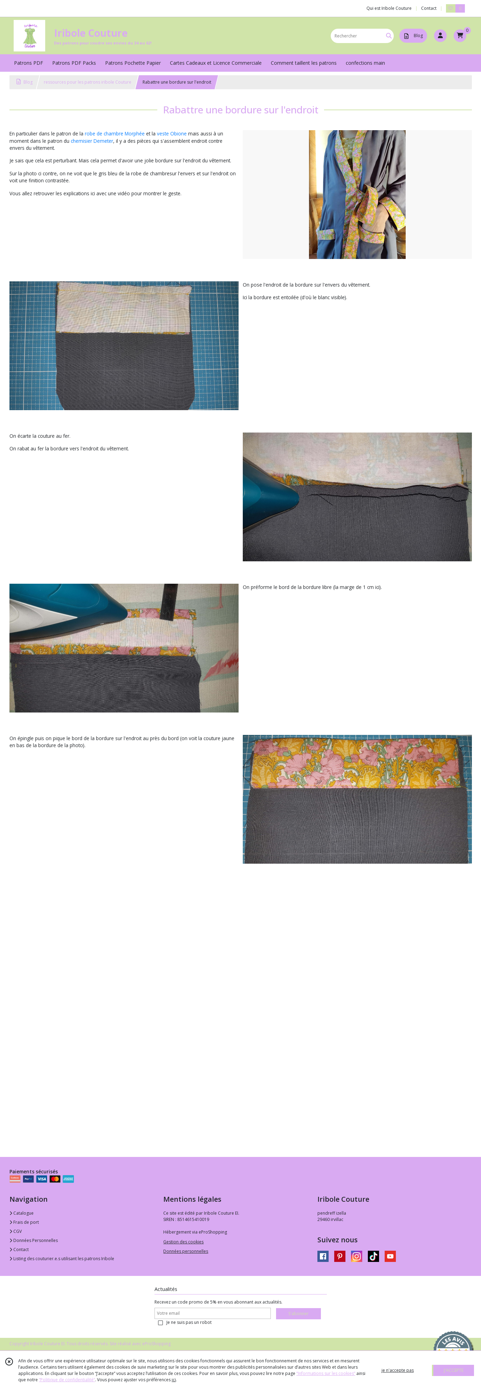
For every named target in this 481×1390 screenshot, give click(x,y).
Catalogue (21, 1213)
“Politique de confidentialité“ (67, 1380)
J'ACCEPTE (453, 1370)
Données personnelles (185, 1251)
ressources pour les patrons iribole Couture (87, 82)
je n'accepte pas (398, 1370)
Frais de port (24, 1222)
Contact (429, 8)
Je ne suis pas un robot (189, 1322)
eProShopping (156, 1344)
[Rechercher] (388, 36)
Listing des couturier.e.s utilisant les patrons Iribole (61, 1259)
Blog (24, 82)
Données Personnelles (33, 1240)
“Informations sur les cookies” (325, 1373)
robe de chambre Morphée (115, 133)
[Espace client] (440, 35)
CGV (15, 1231)
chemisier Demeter (92, 141)
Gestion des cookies (183, 1242)
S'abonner (298, 1314)
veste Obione (172, 133)
